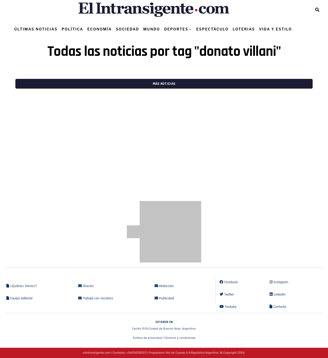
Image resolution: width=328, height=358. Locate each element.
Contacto (278, 306)
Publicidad (164, 298)
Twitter (227, 294)
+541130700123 (136, 353)
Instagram (279, 282)
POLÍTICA (72, 29)
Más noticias (164, 83)
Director (86, 286)
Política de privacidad (147, 338)
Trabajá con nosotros (95, 298)
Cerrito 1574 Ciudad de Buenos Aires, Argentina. (164, 325)
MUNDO (151, 29)
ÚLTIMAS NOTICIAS (36, 29)
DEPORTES (176, 29)
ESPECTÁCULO (212, 29)
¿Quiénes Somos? (21, 286)
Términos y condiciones (180, 338)
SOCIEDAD (127, 29)
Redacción (164, 286)
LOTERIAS (244, 29)
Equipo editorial (19, 298)
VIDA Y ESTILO (275, 29)
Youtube (228, 306)
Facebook (229, 282)
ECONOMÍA (99, 29)
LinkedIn (277, 294)
